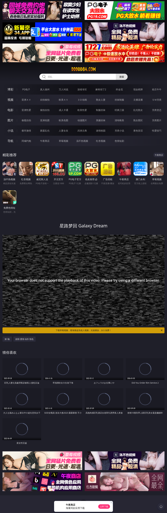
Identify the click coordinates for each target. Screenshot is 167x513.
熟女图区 (138, 120)
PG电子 (26, 89)
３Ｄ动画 (82, 99)
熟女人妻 (100, 99)
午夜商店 (45, 141)
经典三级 (119, 110)
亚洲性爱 (26, 110)
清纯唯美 (119, 120)
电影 (10, 110)
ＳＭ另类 (156, 99)
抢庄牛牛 (156, 89)
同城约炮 (26, 141)
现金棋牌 (138, 89)
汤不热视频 (82, 141)
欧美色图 (63, 120)
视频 (10, 100)
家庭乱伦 (45, 130)
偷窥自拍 (26, 120)
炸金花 (119, 89)
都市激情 (26, 130)
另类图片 (156, 120)
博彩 (10, 89)
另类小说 (119, 130)
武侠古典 (82, 130)
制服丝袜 (100, 110)
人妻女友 (63, 130)
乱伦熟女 (138, 110)
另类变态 (156, 110)
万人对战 (63, 89)
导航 (10, 141)
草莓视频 (63, 141)
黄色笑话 (138, 130)
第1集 (7, 339)
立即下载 (104, 506)
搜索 (121, 76)
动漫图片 (82, 120)
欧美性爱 (82, 110)
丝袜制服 (119, 99)
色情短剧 (119, 141)
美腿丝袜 (100, 120)
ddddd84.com (83, 69)
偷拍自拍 (45, 110)
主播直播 (138, 99)
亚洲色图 (45, 120)
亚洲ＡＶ (26, 99)
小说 (10, 131)
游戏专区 (82, 89)
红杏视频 (100, 141)
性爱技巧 (156, 130)
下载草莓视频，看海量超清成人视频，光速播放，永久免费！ (109, 330)
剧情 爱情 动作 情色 (24, 339)
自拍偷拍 (45, 99)
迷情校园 (100, 130)
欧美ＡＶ (63, 99)
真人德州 (45, 89)
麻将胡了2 (100, 89)
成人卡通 (63, 110)
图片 (10, 120)
